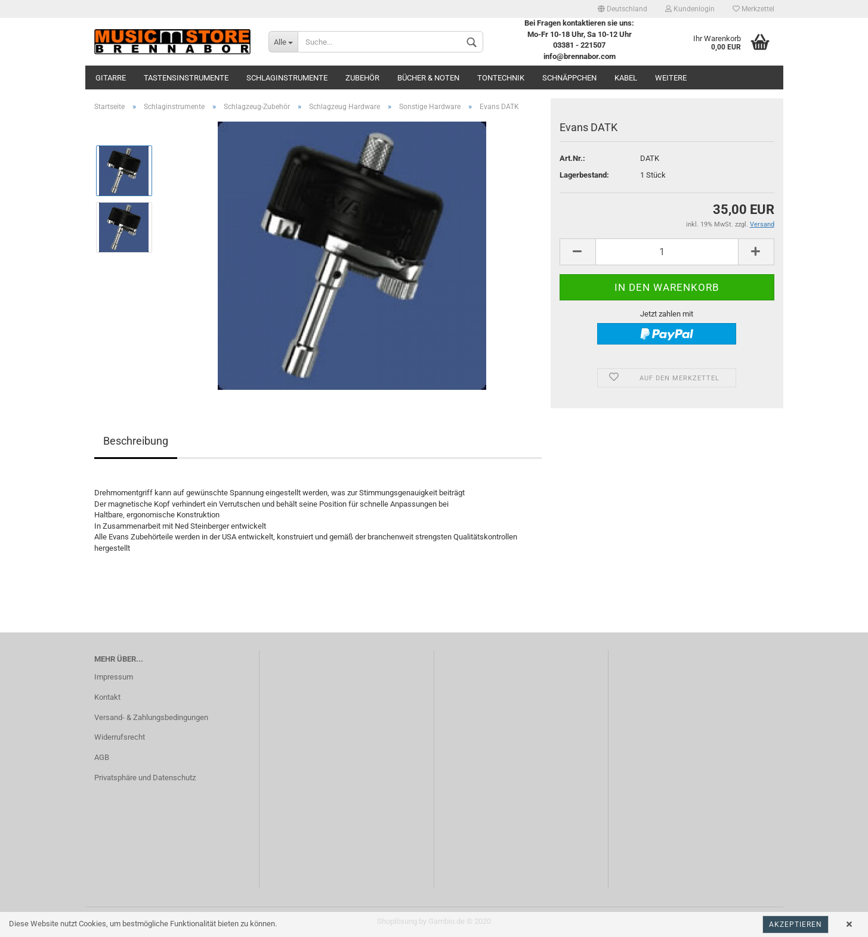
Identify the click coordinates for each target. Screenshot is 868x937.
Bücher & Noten (428, 77)
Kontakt (107, 697)
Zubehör (362, 77)
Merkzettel (753, 9)
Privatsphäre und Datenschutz (145, 777)
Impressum (113, 676)
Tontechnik (500, 77)
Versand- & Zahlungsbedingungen (151, 717)
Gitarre (110, 77)
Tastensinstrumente (186, 77)
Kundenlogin (690, 9)
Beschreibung (135, 441)
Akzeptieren (795, 924)
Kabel (625, 77)
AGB (101, 757)
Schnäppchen (569, 77)
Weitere (671, 77)
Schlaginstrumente (287, 77)
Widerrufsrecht (119, 737)
